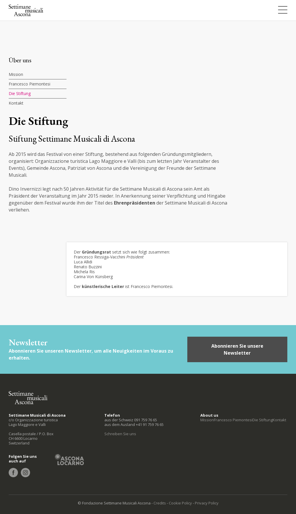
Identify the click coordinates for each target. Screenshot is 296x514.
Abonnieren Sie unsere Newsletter (237, 349)
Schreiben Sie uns (120, 433)
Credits (159, 503)
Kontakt (16, 103)
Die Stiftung (20, 93)
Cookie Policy (180, 503)
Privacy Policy (207, 503)
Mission (16, 74)
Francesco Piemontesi (29, 84)
